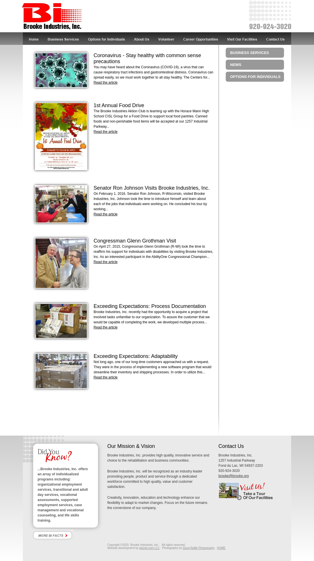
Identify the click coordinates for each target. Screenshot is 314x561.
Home (33, 38)
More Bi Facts (52, 535)
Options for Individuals (106, 38)
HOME (221, 548)
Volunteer (166, 38)
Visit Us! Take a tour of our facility (255, 491)
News (235, 65)
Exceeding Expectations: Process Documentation (150, 306)
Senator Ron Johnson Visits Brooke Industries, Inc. (152, 188)
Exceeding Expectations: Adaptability (136, 356)
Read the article (106, 83)
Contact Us (277, 38)
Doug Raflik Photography (199, 548)
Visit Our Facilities (243, 38)
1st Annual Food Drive (119, 105)
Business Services (63, 38)
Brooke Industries (52, 16)
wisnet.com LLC (149, 548)
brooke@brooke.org (234, 476)
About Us (142, 38)
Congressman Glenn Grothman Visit (135, 241)
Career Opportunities (201, 38)
